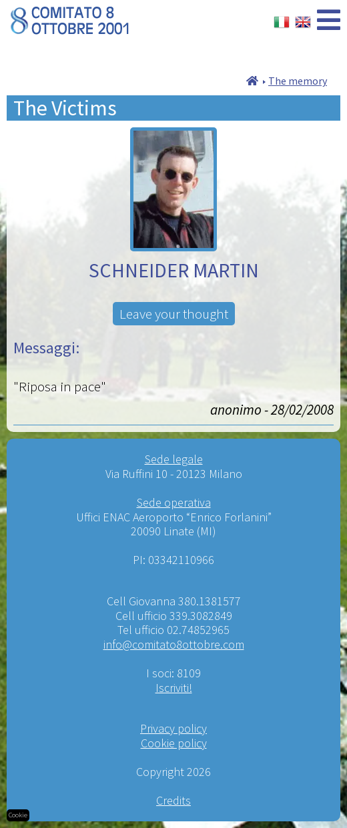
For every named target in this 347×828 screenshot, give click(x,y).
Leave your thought (173, 314)
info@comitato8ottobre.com (173, 644)
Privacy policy (173, 728)
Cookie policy (174, 743)
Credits (173, 800)
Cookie (18, 815)
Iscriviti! (173, 687)
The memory (297, 80)
